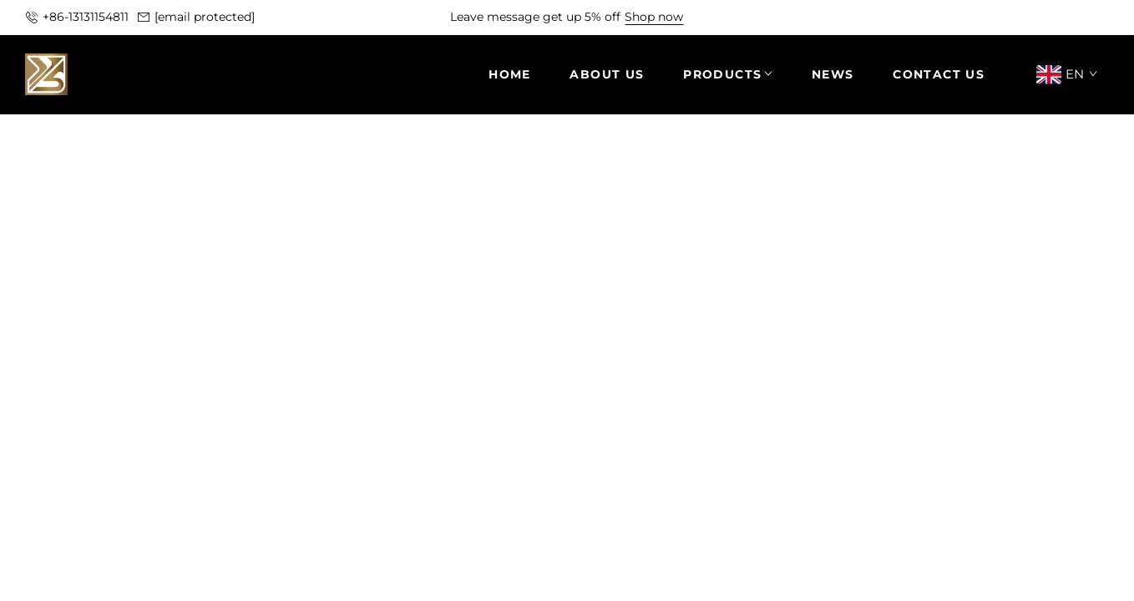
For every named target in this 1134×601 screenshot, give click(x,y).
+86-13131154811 (86, 16)
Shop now (654, 16)
